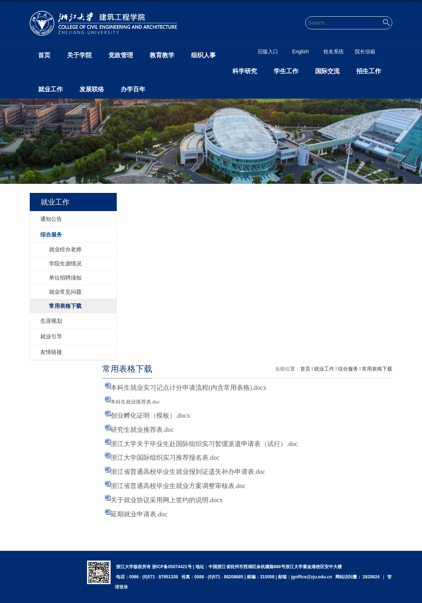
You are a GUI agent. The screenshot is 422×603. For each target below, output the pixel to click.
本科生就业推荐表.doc (135, 402)
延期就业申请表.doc (139, 514)
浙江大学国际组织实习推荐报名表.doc (165, 457)
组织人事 (203, 55)
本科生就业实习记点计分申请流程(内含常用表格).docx (188, 387)
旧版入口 (268, 51)
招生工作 (368, 71)
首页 (44, 55)
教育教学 (162, 55)
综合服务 (348, 369)
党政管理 (120, 55)
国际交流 (327, 71)
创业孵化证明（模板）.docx (150, 415)
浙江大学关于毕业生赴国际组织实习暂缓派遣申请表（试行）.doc (204, 443)
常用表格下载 (377, 369)
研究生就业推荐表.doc (142, 429)
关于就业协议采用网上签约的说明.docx (167, 500)
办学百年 (133, 89)
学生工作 (286, 71)
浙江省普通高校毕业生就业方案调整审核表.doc (178, 486)
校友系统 (333, 51)
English (300, 51)
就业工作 (50, 89)
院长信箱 (365, 51)
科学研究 (244, 71)
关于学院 (79, 55)
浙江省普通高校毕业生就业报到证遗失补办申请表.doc (188, 471)
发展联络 (91, 89)
